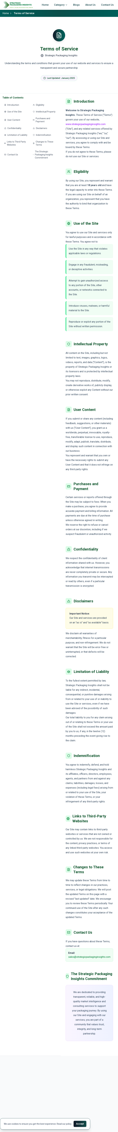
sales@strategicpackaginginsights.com (89, 956)
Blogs (76, 4)
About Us (90, 4)
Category (61, 4)
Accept (80, 1123)
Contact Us (107, 4)
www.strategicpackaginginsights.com (86, 124)
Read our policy (64, 1124)
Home (45, 4)
